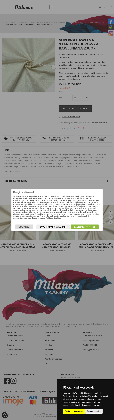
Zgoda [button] (67, 411)
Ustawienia (24, 227)
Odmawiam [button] (78, 411)
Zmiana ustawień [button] (93, 411)
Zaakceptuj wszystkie (84, 227)
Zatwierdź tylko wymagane (53, 227)
